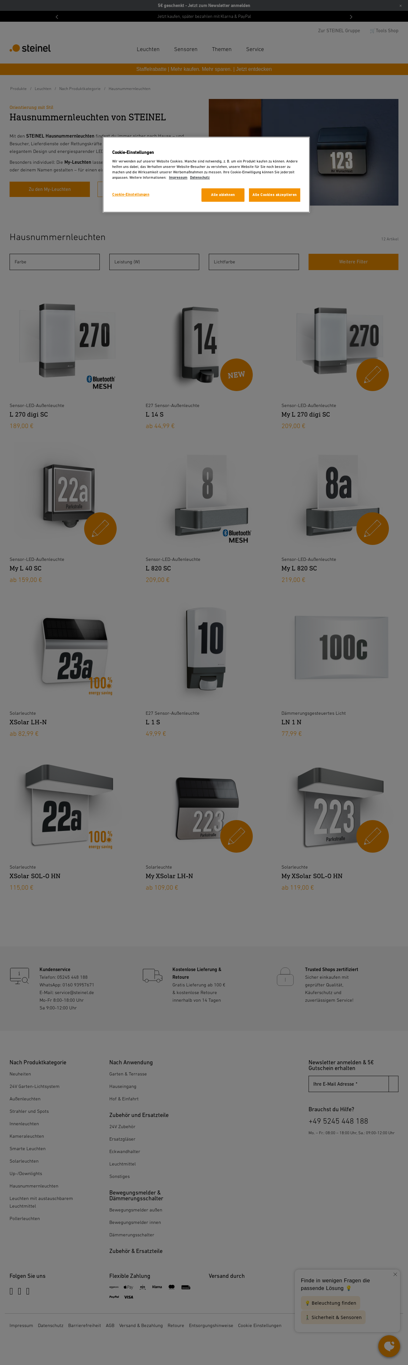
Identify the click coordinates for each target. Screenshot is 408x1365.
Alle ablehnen (223, 195)
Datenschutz (200, 178)
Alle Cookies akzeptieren (274, 195)
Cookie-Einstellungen (130, 194)
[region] (206, 175)
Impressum (178, 178)
